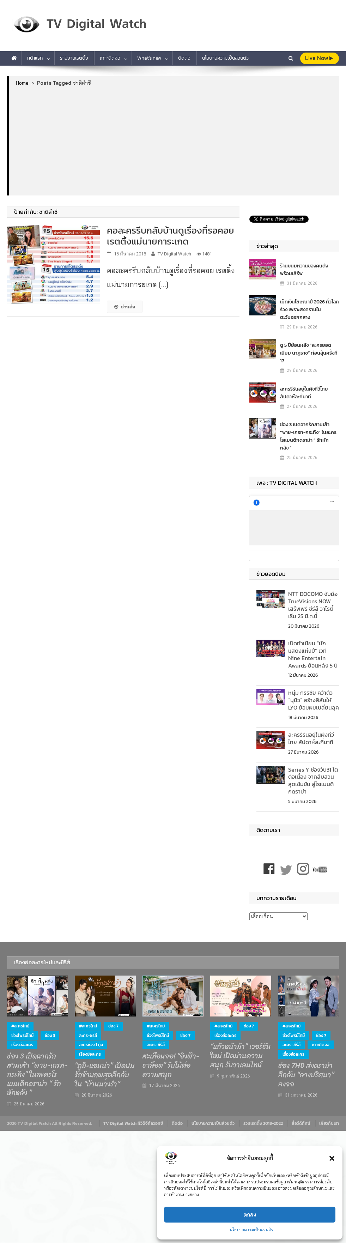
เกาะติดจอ (110, 58)
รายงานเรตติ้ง (74, 58)
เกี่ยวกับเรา (329, 1123)
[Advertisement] (174, 140)
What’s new (149, 58)
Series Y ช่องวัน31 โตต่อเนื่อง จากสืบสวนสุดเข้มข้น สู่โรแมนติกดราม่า (313, 780)
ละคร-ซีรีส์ (88, 1035)
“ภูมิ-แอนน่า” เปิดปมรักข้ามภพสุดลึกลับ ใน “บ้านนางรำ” (104, 1075)
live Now (319, 58)
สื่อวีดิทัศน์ (301, 1123)
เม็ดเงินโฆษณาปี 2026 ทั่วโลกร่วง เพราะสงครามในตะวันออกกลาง (309, 309)
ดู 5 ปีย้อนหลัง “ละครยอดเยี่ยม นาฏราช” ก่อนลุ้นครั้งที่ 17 (309, 353)
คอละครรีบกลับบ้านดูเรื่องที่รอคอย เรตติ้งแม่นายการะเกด (170, 235)
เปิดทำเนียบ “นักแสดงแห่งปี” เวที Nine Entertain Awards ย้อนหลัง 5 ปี (313, 654)
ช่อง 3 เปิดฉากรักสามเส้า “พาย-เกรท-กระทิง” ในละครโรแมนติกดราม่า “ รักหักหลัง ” (308, 436)
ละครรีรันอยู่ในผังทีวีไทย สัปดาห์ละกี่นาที (304, 392)
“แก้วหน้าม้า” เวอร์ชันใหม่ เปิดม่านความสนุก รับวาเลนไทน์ (240, 1056)
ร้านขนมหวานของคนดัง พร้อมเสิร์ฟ (304, 269)
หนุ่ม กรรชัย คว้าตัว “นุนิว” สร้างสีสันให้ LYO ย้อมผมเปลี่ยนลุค (313, 700)
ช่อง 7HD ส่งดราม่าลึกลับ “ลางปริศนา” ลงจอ (306, 1075)
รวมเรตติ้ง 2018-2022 (263, 1123)
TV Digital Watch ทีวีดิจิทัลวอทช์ (133, 1123)
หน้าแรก (35, 58)
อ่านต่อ (124, 306)
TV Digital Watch (174, 254)
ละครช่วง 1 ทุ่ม (91, 1045)
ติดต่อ (184, 58)
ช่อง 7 (113, 1026)
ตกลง (250, 1214)
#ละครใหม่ (20, 1026)
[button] (331, 1158)
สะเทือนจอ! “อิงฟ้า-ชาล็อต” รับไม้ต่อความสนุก (170, 1065)
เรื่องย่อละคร (22, 1045)
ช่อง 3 (50, 1035)
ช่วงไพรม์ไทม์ (22, 1035)
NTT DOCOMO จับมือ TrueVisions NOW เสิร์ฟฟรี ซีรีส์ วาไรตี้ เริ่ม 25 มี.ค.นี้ (313, 605)
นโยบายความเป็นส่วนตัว (251, 1229)
